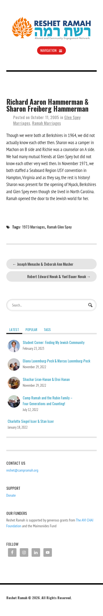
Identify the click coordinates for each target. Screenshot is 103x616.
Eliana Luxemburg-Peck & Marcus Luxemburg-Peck (56, 361)
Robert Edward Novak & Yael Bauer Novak (59, 276)
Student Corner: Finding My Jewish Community (53, 342)
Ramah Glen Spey (59, 227)
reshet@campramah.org (22, 470)
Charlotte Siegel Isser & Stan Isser (31, 421)
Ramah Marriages (46, 123)
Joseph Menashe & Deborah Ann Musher (42, 264)
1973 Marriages (33, 227)
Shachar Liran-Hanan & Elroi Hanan (46, 379)
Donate (11, 495)
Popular (31, 329)
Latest (14, 329)
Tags (47, 329)
